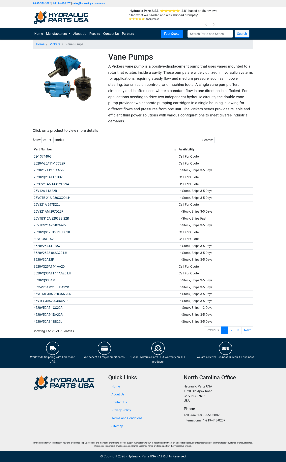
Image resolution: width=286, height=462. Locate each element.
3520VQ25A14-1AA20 (49, 266)
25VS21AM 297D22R (48, 211)
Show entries (48, 140)
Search (242, 34)
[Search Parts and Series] (210, 34)
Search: (227, 140)
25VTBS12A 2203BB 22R (51, 218)
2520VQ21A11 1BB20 (49, 177)
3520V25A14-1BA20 (48, 246)
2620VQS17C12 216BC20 (52, 232)
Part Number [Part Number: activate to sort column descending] (43, 149)
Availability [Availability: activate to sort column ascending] (186, 149)
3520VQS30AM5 (45, 280)
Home (39, 33)
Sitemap (117, 426)
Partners (128, 34)
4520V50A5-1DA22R (48, 315)
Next (247, 330)
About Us (79, 34)
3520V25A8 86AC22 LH (50, 253)
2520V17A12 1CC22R (49, 170)
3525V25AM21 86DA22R (51, 287)
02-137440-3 (43, 156)
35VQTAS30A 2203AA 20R (52, 294)
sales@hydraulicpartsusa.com (88, 3)
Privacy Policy (121, 410)
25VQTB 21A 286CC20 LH (52, 198)
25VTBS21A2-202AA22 (50, 225)
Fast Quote (171, 34)
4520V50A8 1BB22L (48, 321)
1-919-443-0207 (62, 3)
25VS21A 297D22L (47, 204)
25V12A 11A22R (45, 191)
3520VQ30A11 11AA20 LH (52, 273)
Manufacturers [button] (57, 34)
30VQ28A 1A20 (44, 239)
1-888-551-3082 (42, 3)
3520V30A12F (44, 260)
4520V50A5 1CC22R (48, 308)
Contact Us (111, 34)
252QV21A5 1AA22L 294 (51, 184)
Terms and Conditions (126, 418)
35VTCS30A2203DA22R (51, 301)
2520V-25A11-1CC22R (49, 163)
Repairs (94, 34)
